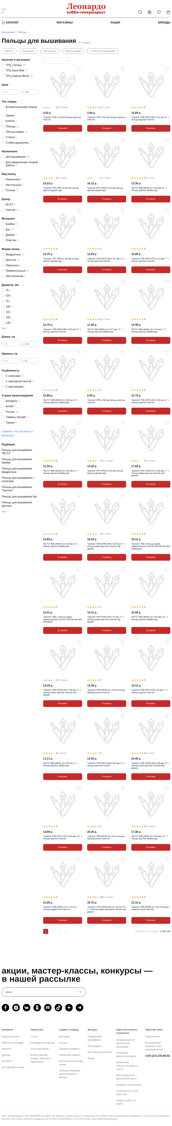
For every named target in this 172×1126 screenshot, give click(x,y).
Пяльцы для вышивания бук (19, 496)
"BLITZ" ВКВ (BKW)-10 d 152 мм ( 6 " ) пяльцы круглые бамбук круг (148, 189)
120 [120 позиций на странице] (168, 931)
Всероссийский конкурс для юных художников (40, 1058)
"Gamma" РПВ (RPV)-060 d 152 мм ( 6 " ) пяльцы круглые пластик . (150, 118)
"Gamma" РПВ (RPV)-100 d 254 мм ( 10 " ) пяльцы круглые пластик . (62, 837)
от (4, 92)
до (23, 92)
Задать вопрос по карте (126, 1102)
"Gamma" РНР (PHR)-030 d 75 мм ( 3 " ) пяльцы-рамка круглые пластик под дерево (105, 619)
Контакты (7, 1061)
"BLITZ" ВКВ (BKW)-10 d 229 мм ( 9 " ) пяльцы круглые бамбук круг (60, 545)
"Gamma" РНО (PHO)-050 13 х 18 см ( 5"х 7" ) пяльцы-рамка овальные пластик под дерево (106, 909)
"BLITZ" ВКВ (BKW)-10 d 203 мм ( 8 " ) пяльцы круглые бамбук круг (60, 401)
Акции (115, 22)
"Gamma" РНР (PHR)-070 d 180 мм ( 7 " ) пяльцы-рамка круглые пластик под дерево (150, 473)
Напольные (28, 51)
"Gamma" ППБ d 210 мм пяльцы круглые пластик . (106, 118)
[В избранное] (79, 69)
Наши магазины (10, 1036)
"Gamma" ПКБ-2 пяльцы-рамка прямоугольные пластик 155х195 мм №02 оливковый (150, 546)
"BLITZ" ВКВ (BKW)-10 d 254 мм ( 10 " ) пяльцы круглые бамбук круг (149, 618)
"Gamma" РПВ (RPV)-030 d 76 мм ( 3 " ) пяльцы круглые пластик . (149, 691)
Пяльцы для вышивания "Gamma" (17, 489)
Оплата (63, 1042)
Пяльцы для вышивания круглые (17, 504)
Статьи (34, 1036)
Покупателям (152, 1036)
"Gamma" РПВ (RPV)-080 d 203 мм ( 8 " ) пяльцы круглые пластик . (62, 330)
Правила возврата (69, 1048)
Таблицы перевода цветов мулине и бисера (69, 1074)
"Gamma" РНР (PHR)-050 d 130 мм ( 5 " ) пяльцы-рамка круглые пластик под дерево (106, 546)
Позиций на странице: (147, 931)
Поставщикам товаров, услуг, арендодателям (153, 1046)
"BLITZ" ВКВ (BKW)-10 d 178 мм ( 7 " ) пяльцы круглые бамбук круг (148, 330)
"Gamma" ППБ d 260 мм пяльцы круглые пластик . (106, 401)
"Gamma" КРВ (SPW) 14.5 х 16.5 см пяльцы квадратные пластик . (59, 908)
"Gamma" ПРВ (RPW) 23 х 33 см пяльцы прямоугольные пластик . (106, 837)
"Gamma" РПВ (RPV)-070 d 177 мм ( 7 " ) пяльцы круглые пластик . (150, 260)
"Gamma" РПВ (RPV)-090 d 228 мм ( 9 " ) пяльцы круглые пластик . (106, 764)
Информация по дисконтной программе (125, 1043)
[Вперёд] (65, 931)
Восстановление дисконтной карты (126, 1077)
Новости (6, 1048)
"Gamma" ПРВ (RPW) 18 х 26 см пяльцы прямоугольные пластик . (106, 691)
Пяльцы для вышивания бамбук (17, 461)
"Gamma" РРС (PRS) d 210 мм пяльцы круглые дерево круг (105, 189)
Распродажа (94, 1046)
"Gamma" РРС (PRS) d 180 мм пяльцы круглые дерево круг (61, 189)
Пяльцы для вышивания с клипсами (18, 479)
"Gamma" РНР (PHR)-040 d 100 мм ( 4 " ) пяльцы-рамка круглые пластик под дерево (62, 692)
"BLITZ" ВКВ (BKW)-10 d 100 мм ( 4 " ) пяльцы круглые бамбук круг (60, 472)
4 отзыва (63, 680)
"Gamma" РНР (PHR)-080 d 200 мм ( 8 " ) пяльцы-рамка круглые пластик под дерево (150, 765)
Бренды (164, 22)
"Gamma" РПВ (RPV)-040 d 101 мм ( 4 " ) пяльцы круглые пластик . (150, 401)
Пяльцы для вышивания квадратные (17, 470)
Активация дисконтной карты (126, 1054)
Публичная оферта (69, 1055)
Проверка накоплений (128, 1084)
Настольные (50, 51)
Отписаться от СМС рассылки (127, 1092)
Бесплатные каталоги (100, 1052)
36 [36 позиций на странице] (161, 931)
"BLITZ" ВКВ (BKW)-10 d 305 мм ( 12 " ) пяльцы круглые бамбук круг (149, 837)
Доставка (64, 1036)
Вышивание (8, 32)
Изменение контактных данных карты (127, 1065)
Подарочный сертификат (95, 1038)
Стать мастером (39, 1048)
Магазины (65, 22)
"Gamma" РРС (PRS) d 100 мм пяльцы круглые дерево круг (105, 472)
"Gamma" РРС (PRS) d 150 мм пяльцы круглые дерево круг (61, 260)
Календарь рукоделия (42, 1042)
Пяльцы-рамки (73, 51)
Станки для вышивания (102, 51)
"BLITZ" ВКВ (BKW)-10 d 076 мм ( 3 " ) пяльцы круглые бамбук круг (60, 764)
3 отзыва (109, 461)
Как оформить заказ (13, 1067)
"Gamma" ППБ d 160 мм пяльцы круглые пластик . (62, 118)
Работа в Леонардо (12, 1042)
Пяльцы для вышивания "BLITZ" (17, 452)
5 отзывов (63, 107)
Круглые (9, 51)
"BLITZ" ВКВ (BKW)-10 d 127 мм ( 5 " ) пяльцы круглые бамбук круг (104, 330)
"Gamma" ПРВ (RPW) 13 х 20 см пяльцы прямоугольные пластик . (150, 908)
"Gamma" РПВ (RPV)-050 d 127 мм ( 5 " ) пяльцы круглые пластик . (106, 260)
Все (4, 328)
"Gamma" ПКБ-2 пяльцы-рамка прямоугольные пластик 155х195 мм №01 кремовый (62, 619)
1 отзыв (106, 107)
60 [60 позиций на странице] (164, 931)
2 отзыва (63, 178)
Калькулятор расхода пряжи (71, 1063)
